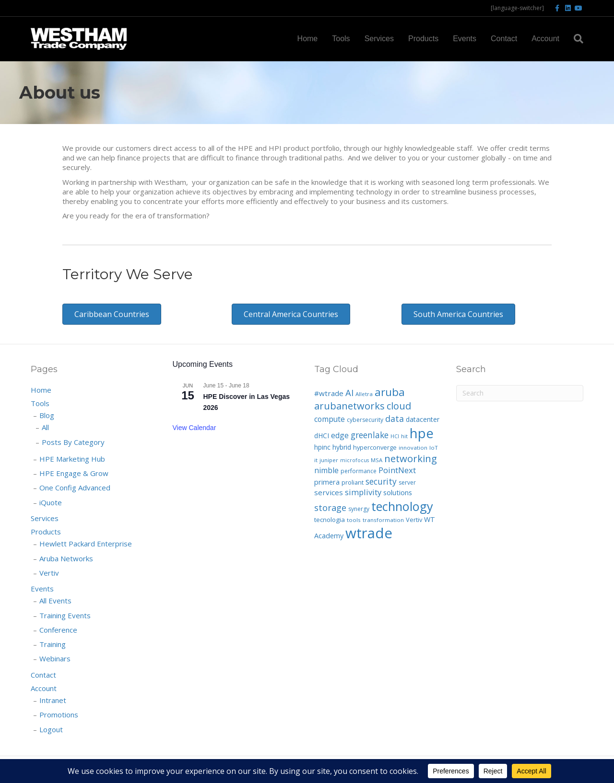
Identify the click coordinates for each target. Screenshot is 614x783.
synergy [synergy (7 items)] (358, 509)
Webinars (55, 658)
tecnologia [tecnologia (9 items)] (329, 519)
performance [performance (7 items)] (359, 471)
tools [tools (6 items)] (354, 519)
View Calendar (194, 427)
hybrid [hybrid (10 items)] (341, 447)
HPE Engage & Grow (73, 473)
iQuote (50, 502)
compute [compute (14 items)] (329, 419)
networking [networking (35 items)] (410, 458)
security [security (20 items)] (381, 481)
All (45, 427)
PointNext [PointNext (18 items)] (397, 470)
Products (423, 38)
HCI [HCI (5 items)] (394, 436)
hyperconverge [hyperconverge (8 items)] (375, 447)
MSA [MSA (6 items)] (376, 460)
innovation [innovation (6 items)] (413, 447)
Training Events (65, 615)
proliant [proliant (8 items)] (353, 482)
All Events (55, 600)
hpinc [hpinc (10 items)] (322, 447)
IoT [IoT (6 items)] (433, 447)
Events (464, 38)
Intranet (52, 700)
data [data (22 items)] (394, 418)
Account (545, 38)
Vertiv (49, 573)
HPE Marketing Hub (72, 459)
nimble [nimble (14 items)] (326, 470)
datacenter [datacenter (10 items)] (422, 419)
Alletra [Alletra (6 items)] (364, 393)
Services (379, 38)
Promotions (58, 714)
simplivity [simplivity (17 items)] (363, 492)
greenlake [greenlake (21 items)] (370, 435)
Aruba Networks (66, 558)
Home (307, 38)
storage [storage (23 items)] (330, 507)
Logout (51, 729)
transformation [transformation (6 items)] (383, 519)
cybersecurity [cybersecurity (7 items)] (365, 420)
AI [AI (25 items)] (349, 392)
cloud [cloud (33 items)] (399, 405)
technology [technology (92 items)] (402, 506)
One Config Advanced (74, 487)
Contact (504, 38)
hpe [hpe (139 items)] (422, 433)
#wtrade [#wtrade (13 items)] (328, 393)
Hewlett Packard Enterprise (85, 543)
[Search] (575, 39)
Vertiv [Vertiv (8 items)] (414, 519)
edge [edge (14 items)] (340, 435)
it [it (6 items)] (316, 460)
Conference (58, 630)
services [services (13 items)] (328, 492)
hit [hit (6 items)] (404, 436)
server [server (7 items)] (407, 482)
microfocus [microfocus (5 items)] (354, 460)
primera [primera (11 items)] (327, 482)
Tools (341, 38)
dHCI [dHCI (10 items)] (321, 435)
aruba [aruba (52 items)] (390, 392)
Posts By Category (73, 442)
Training (52, 644)
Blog (46, 415)
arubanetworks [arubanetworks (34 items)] (349, 405)
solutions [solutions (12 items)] (397, 492)
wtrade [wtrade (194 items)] (368, 533)
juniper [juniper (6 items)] (328, 460)
